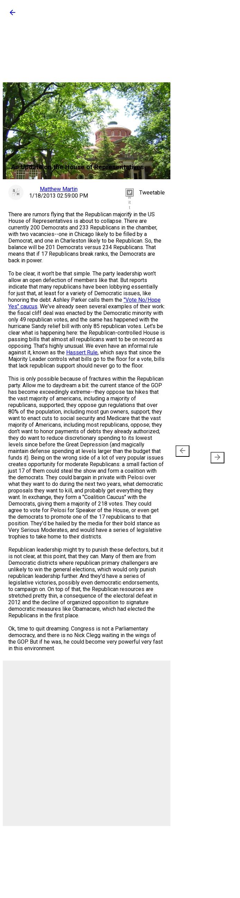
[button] (12, 14)
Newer (184, 454)
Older (214, 454)
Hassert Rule (82, 352)
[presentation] (182, 451)
